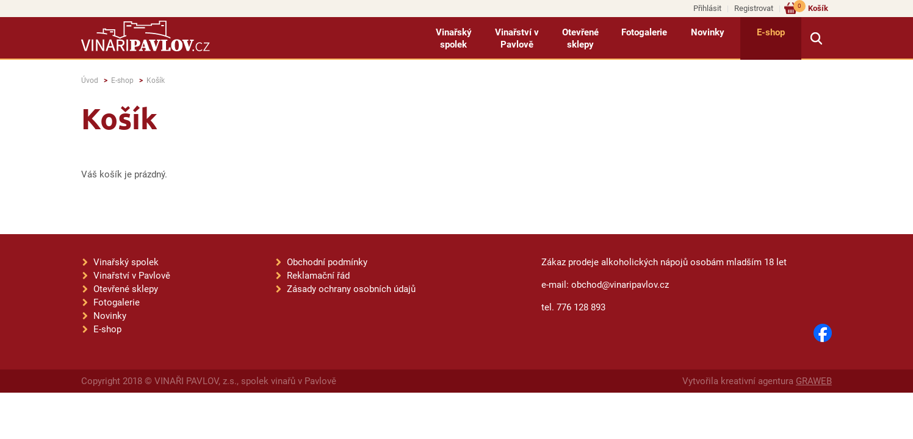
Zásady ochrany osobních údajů (351, 289)
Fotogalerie (644, 32)
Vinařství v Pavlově (517, 38)
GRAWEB (814, 381)
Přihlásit (707, 8)
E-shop (771, 32)
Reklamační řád (318, 275)
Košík (810, 7)
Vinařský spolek (454, 38)
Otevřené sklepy (580, 38)
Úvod (89, 80)
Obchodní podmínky (327, 262)
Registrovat (753, 8)
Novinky (707, 32)
